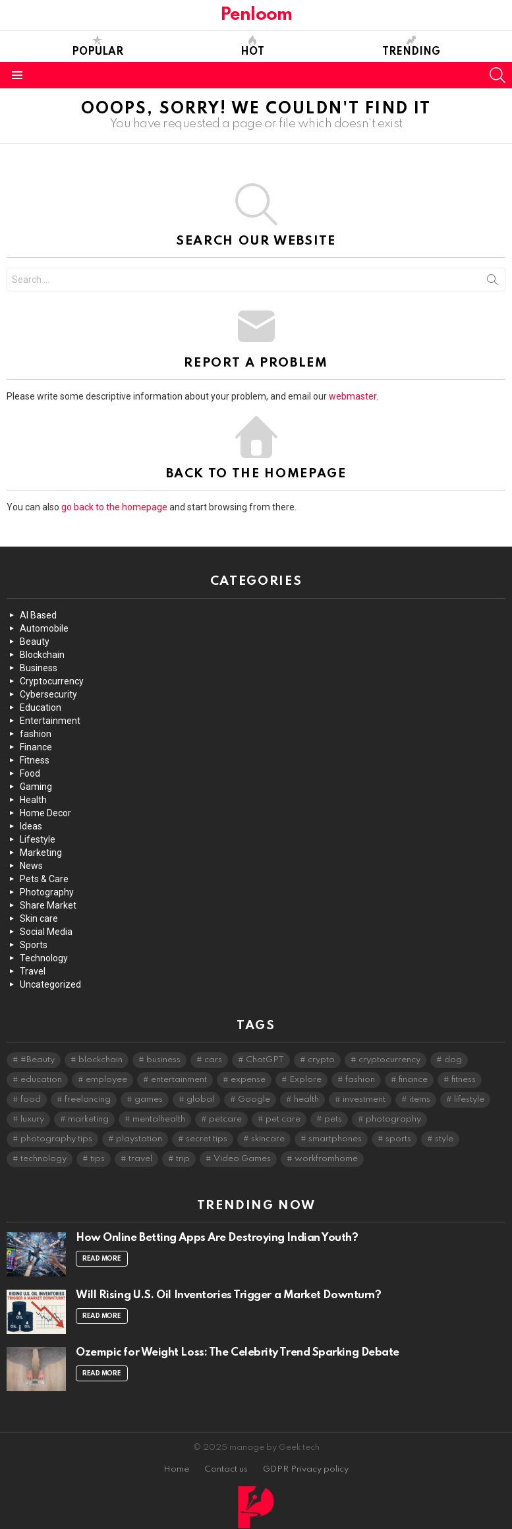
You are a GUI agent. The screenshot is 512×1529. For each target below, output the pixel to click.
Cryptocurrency (52, 681)
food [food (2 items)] (30, 1099)
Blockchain (42, 654)
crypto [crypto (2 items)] (321, 1060)
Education (40, 707)
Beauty (34, 641)
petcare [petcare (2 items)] (225, 1119)
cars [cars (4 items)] (213, 1060)
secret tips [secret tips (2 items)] (206, 1139)
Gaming (36, 786)
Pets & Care (44, 879)
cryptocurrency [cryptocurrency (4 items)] (389, 1060)
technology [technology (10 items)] (43, 1158)
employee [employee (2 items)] (106, 1079)
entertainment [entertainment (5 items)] (179, 1079)
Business (38, 668)
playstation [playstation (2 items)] (139, 1139)
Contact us (226, 1469)
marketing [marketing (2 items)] (88, 1119)
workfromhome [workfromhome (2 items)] (326, 1158)
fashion (35, 734)
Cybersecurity (48, 694)
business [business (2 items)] (163, 1060)
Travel (32, 971)
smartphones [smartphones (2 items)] (335, 1139)
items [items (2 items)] (419, 1099)
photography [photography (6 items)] (393, 1119)
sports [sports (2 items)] (398, 1139)
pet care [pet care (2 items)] (283, 1119)
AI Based (38, 615)
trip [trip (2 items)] (183, 1158)
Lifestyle (37, 839)
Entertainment (50, 720)
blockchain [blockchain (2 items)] (100, 1060)
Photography (47, 892)
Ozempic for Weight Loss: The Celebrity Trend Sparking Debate (237, 1352)
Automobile (44, 628)
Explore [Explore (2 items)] (305, 1079)
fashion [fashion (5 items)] (360, 1079)
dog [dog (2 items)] (453, 1060)
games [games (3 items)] (148, 1099)
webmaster (352, 396)
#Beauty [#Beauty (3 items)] (37, 1060)
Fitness (34, 760)
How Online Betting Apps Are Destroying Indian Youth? (217, 1238)
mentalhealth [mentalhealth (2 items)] (158, 1119)
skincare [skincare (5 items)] (268, 1139)
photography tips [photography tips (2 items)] (56, 1139)
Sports (33, 945)
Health (33, 799)
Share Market (48, 905)
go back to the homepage (114, 507)
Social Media (46, 931)
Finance (36, 747)
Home (176, 1469)
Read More (101, 1258)
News (31, 865)
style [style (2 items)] (444, 1139)
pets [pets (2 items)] (333, 1119)
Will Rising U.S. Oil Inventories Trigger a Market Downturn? (228, 1295)
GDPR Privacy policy (306, 1469)
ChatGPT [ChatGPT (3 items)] (265, 1060)
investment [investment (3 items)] (364, 1099)
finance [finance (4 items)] (413, 1079)
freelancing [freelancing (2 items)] (88, 1099)
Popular (97, 46)
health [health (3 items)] (306, 1099)
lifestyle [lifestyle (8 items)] (469, 1099)
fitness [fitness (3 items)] (463, 1079)
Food (30, 773)
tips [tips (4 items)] (97, 1158)
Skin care (39, 918)
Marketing (41, 852)
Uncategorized (50, 984)
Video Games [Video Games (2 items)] (242, 1158)
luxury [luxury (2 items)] (32, 1119)
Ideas (31, 826)
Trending (411, 46)
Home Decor (45, 813)
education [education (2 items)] (41, 1079)
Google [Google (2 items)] (254, 1099)
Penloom (256, 15)
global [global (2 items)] (200, 1099)
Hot (252, 46)
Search (492, 282)
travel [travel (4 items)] (140, 1158)
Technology (44, 958)
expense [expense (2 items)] (248, 1079)
